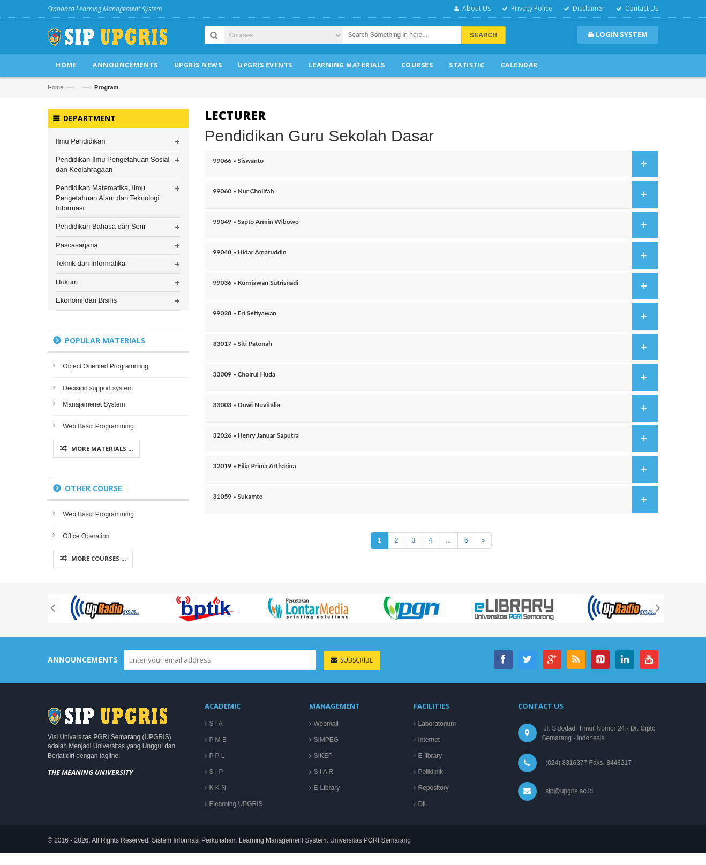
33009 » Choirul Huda (432, 378)
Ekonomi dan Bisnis (86, 301)
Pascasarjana (77, 246)
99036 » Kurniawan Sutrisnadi (432, 286)
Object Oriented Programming (105, 367)
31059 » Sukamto (432, 500)
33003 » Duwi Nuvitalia (432, 408)
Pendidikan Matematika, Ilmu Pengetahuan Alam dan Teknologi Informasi (107, 199)
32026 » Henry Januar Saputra (432, 439)
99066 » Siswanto (432, 164)
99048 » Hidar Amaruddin (432, 255)
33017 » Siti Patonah (432, 347)
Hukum (67, 283)
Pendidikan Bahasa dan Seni (100, 227)
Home (55, 87)
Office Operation (86, 536)
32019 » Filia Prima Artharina (432, 469)
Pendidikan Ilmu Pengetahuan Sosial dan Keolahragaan (112, 165)
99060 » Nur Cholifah (432, 194)
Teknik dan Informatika (90, 264)
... (448, 541)
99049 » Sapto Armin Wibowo (432, 225)
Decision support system (98, 389)
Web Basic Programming (98, 427)
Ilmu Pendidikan (81, 142)
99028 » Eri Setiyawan (432, 317)
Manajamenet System (94, 405)
